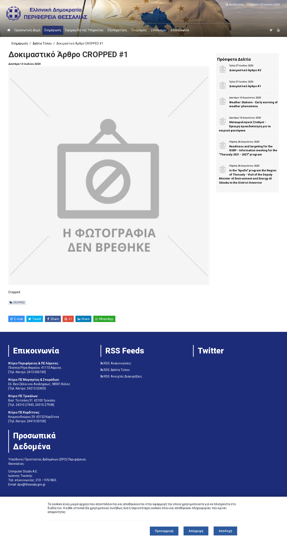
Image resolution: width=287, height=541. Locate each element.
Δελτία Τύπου (42, 43)
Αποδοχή (225, 531)
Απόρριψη (196, 531)
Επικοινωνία (180, 30)
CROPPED (17, 302)
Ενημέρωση (52, 30)
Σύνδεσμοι (159, 30)
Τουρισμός (139, 30)
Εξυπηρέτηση (117, 30)
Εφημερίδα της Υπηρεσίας (84, 30)
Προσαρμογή (164, 531)
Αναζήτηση (234, 4)
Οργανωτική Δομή (27, 30)
